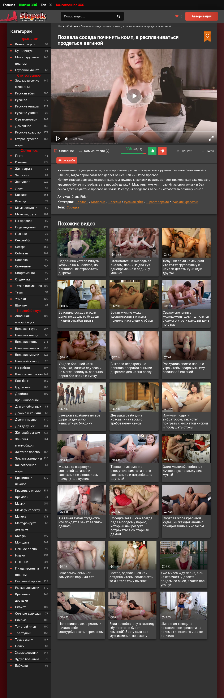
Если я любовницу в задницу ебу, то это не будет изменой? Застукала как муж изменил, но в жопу (132, 630)
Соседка (114, 202)
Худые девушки (26, 653)
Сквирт (20, 607)
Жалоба (67, 160)
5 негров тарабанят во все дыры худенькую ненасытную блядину (79, 419)
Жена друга (23, 169)
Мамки (20, 503)
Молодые (98, 202)
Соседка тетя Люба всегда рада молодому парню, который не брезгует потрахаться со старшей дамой (131, 526)
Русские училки (26, 113)
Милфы (20, 536)
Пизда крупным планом (27, 572)
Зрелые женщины (28, 458)
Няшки (20, 555)
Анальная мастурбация (24, 319)
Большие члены (27, 348)
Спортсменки (25, 273)
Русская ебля (133, 202)
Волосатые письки (29, 374)
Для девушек (25, 426)
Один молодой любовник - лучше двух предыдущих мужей (183, 471)
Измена (21, 162)
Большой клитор (27, 361)
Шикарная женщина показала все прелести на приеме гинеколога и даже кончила (182, 630)
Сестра (20, 247)
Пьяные (21, 234)
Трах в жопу (24, 640)
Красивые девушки (22, 597)
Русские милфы (27, 106)
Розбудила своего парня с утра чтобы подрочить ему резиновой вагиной (184, 368)
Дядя (19, 188)
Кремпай (21, 497)
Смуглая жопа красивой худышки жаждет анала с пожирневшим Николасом (183, 522)
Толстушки (23, 633)
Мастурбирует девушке (25, 526)
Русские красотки (185, 202)
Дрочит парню (25, 420)
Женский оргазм (27, 433)
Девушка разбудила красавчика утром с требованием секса (126, 419)
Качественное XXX (70, 5)
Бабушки (21, 666)
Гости (19, 156)
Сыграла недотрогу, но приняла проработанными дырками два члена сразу (131, 368)
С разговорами (157, 202)
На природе (23, 221)
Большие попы (26, 342)
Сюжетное (23, 266)
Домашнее (23, 126)
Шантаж (21, 305)
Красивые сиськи (28, 490)
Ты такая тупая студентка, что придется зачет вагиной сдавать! (81, 522)
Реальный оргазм (28, 581)
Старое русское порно (26, 142)
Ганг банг (22, 381)
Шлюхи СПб (28, 5)
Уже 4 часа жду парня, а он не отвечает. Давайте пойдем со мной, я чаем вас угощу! (182, 579)
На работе (22, 368)
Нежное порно (26, 549)
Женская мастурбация (24, 442)
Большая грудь (26, 329)
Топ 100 (46, 5)
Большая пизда (26, 335)
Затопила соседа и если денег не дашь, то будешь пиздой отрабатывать (79, 316)
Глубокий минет (27, 70)
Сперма (20, 620)
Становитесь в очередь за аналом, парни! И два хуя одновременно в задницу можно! (131, 267)
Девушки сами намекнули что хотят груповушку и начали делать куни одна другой (183, 267)
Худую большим (27, 659)
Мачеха (20, 517)
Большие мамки (27, 355)
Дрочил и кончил (28, 413)
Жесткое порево (27, 452)
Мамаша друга (25, 214)
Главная (9, 5)
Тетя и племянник (28, 286)
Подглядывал (25, 227)
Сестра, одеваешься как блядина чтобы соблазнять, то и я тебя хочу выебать (131, 577)
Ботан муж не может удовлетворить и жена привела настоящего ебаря (132, 316)
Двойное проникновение (27, 397)
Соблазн (82, 202)
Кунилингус (24, 51)
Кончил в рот (25, 44)
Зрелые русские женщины (27, 84)
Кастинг (21, 195)
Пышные (22, 562)
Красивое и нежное (23, 481)
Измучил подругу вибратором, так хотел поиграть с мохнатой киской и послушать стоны (185, 421)
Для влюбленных (28, 407)
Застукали (22, 182)
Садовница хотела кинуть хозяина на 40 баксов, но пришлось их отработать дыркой (79, 267)
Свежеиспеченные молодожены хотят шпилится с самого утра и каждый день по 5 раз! (186, 318)
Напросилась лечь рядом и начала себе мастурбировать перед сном (81, 628)
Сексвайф (22, 240)
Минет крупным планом (27, 60)
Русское (21, 100)
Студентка (22, 279)
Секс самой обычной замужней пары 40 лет (76, 575)
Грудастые (22, 387)
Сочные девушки (28, 613)
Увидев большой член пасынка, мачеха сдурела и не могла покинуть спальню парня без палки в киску (81, 370)
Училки (20, 299)
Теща (19, 292)
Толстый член (25, 627)
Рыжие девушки (27, 588)
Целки (20, 646)
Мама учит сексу (27, 510)
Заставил (22, 175)
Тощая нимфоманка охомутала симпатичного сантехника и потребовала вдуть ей (131, 473)
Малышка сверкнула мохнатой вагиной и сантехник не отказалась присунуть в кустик (78, 473)
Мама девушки (26, 208)
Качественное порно (25, 468)
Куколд (20, 201)
